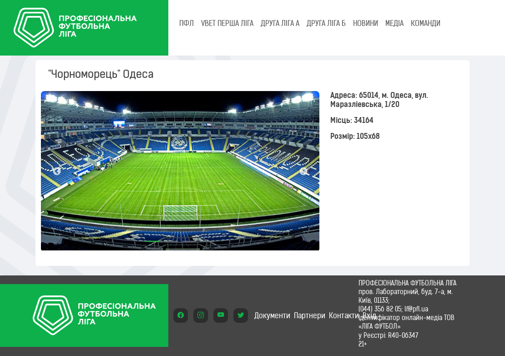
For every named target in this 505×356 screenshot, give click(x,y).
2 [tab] (171, 238)
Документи (272, 315)
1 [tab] (153, 238)
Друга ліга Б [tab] (326, 23)
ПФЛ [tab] (186, 23)
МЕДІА (394, 23)
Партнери (309, 315)
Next (303, 171)
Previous (56, 171)
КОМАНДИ (425, 23)
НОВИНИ (365, 23)
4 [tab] (207, 238)
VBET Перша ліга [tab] (227, 23)
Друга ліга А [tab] (280, 23)
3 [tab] (189, 238)
